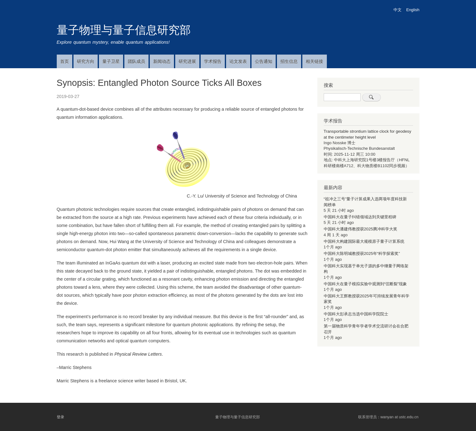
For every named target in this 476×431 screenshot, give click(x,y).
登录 (60, 417)
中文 (398, 9)
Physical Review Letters (138, 354)
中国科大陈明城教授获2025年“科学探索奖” (362, 253)
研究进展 (187, 61)
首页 (64, 61)
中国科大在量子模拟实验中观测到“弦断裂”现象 (365, 284)
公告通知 (263, 61)
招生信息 (289, 61)
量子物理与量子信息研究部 (124, 30)
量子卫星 (111, 61)
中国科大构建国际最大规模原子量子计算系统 (364, 241)
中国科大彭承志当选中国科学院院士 (356, 314)
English (412, 9)
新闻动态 (162, 61)
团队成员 (136, 61)
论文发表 (238, 61)
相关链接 (314, 61)
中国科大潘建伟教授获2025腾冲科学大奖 (360, 229)
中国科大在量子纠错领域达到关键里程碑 (360, 217)
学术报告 (212, 61)
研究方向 (85, 61)
